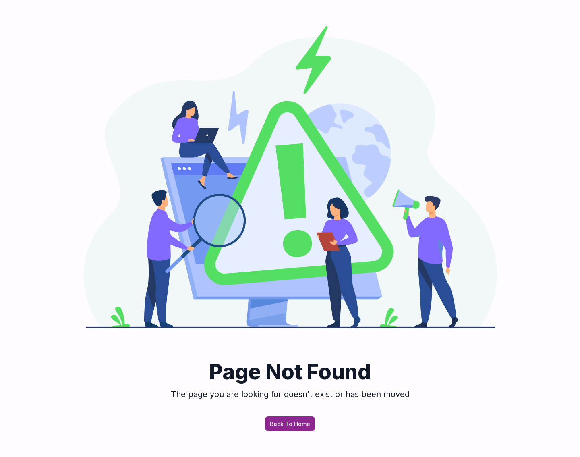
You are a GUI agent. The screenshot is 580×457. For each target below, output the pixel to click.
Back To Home (290, 423)
